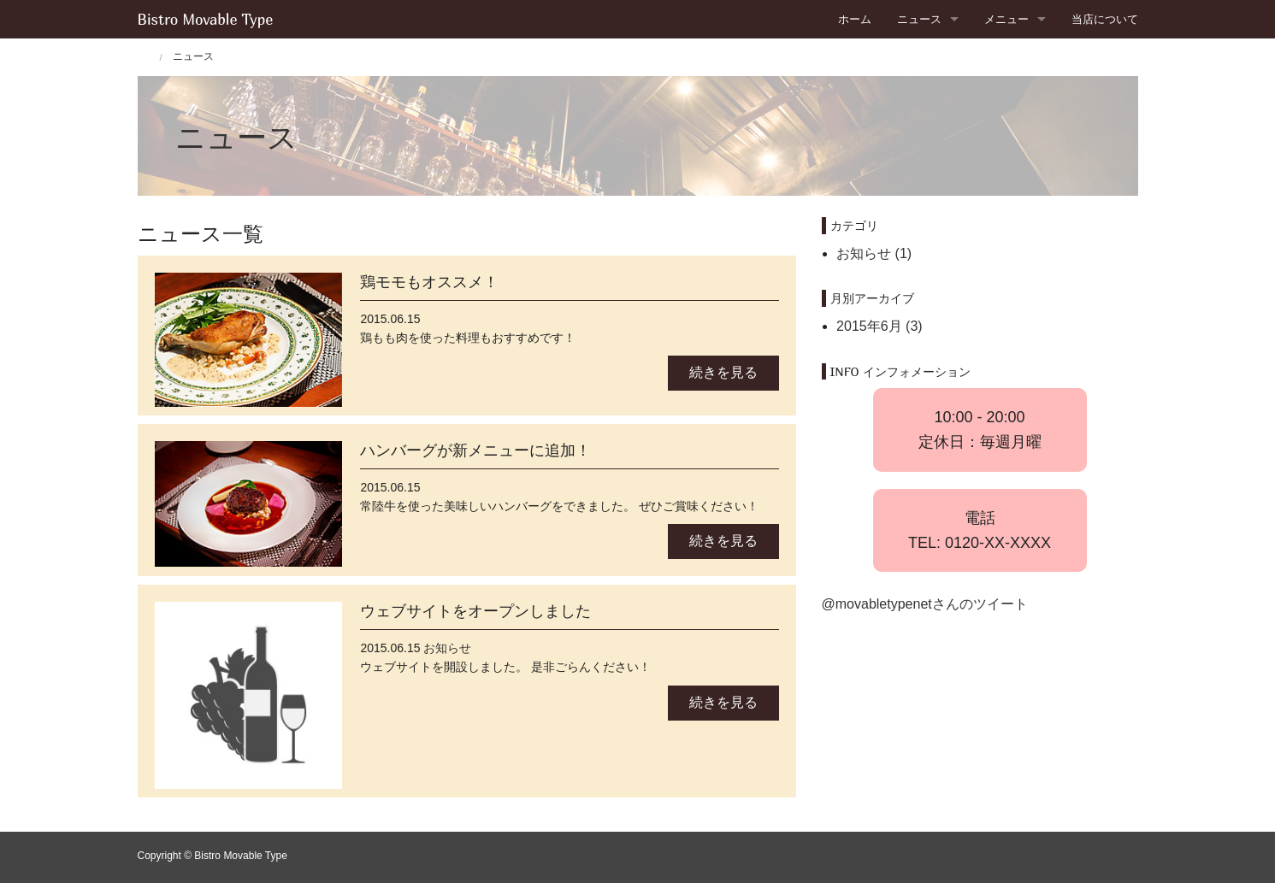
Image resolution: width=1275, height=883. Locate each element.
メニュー (1006, 19)
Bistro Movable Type (206, 19)
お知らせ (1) (874, 253)
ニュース (919, 19)
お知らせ (447, 648)
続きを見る (723, 372)
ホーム (854, 19)
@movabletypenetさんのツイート (925, 604)
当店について (1104, 19)
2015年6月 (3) (879, 326)
